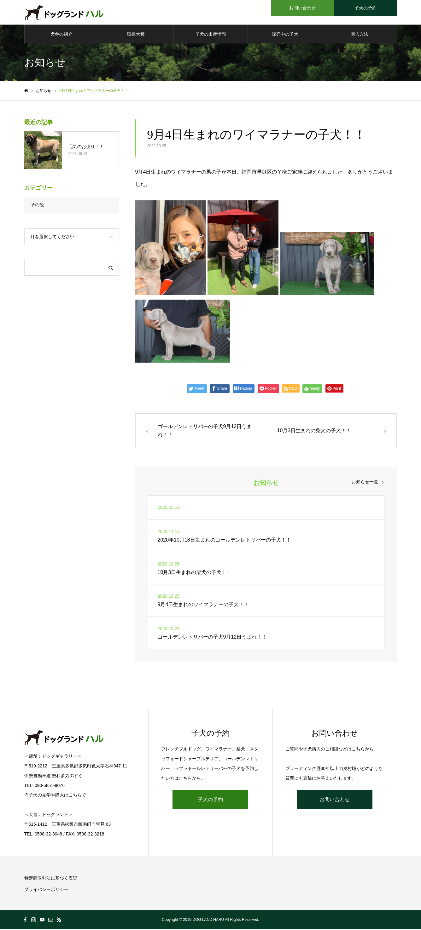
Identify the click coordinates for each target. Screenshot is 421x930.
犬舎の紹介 (61, 34)
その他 (37, 205)
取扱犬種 (136, 34)
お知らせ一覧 (365, 482)
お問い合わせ (334, 800)
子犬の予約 (210, 800)
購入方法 (359, 34)
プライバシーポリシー (46, 890)
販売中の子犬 (285, 34)
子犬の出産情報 (210, 34)
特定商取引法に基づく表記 (50, 878)
